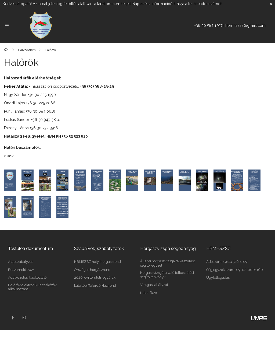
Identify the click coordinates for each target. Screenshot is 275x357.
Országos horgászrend (92, 270)
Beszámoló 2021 (21, 270)
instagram (24, 317)
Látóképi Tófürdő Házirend (95, 286)
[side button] (6, 25)
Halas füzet (149, 293)
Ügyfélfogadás (218, 277)
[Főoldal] (7, 50)
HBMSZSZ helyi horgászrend (97, 262)
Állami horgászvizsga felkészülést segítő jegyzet (167, 263)
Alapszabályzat (20, 262)
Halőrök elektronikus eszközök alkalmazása (32, 287)
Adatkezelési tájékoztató (27, 277)
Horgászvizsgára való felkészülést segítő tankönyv (167, 275)
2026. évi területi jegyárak (94, 277)
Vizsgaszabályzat (154, 285)
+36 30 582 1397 (208, 25)
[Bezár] (271, 4)
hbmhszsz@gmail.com (245, 25)
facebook (12, 317)
